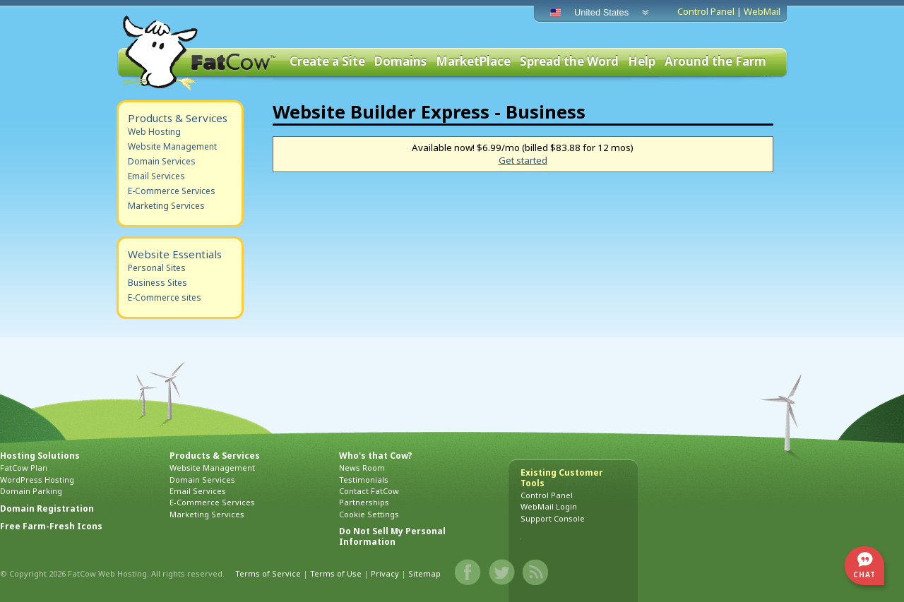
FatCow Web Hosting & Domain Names (198, 53)
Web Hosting (154, 132)
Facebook (468, 572)
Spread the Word (569, 61)
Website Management (172, 146)
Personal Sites (157, 268)
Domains (400, 61)
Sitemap (424, 573)
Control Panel (705, 11)
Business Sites (157, 283)
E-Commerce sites (164, 297)
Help (641, 61)
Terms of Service (268, 573)
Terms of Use (336, 573)
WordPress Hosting (37, 479)
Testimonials (363, 479)
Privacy (385, 573)
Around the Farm (715, 61)
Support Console (553, 518)
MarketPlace (473, 61)
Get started (523, 160)
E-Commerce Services (171, 191)
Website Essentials (175, 254)
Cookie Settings (369, 514)
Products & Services (177, 118)
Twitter (502, 572)
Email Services (156, 176)
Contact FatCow (369, 491)
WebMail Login (549, 506)
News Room (362, 467)
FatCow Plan (23, 467)
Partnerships (364, 502)
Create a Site (327, 61)
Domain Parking (31, 491)
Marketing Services (166, 206)
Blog (536, 572)
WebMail (762, 11)
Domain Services (162, 161)
